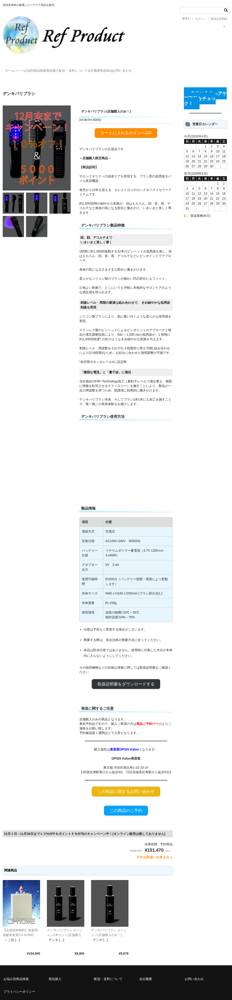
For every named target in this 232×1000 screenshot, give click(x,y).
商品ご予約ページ (149, 711)
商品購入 (73, 66)
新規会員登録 (219, 18)
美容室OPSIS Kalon (124, 736)
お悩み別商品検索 (16, 964)
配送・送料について (103, 66)
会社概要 (133, 66)
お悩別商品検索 (47, 66)
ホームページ (17, 66)
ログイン (200, 18)
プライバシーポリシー (19, 977)
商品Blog (155, 66)
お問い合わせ (180, 66)
